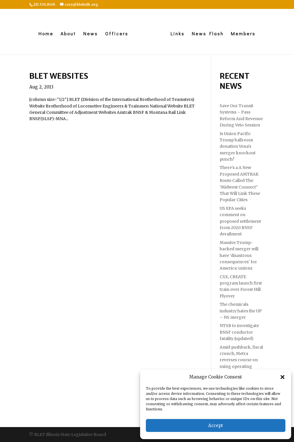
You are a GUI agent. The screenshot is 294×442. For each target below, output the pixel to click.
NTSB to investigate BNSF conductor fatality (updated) (239, 332)
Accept (215, 425)
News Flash (208, 34)
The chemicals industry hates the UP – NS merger (241, 311)
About (68, 34)
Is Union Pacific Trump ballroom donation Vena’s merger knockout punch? (238, 146)
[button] (282, 377)
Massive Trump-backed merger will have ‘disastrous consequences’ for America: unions (239, 255)
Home (45, 34)
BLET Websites (58, 76)
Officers (116, 34)
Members (243, 34)
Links (178, 34)
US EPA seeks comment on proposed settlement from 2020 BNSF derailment (240, 221)
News (90, 34)
